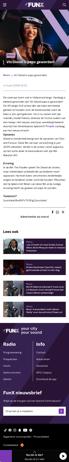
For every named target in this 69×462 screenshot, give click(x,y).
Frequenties (10, 359)
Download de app (46, 379)
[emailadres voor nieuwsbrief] (34, 411)
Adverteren (43, 359)
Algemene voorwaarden (17, 436)
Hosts (6, 366)
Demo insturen (12, 372)
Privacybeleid (41, 436)
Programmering (12, 352)
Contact (41, 352)
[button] (63, 456)
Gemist (7, 379)
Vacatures (42, 366)
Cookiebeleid (10, 445)
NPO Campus (44, 372)
